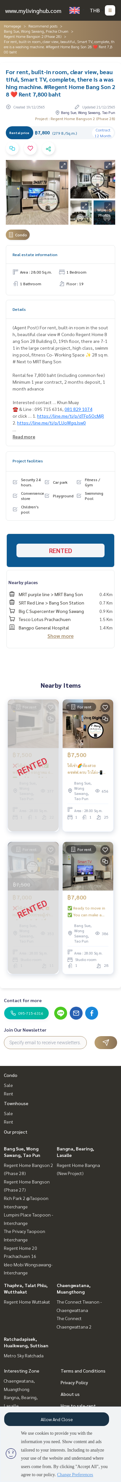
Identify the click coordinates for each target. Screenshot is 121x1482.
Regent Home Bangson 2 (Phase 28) (32, 36)
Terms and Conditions (83, 1371)
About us (70, 1394)
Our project (15, 1132)
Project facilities (28, 460)
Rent (8, 1093)
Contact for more (23, 1000)
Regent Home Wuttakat (27, 1302)
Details (19, 309)
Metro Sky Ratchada (24, 1355)
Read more (24, 436)
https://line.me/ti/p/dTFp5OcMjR (70, 416)
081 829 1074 (78, 409)
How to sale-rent (78, 1405)
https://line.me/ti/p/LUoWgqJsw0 (51, 422)
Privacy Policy (74, 1382)
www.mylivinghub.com (33, 10)
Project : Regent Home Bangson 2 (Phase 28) (75, 118)
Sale (8, 1085)
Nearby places (23, 582)
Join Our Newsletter (25, 1030)
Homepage (12, 25)
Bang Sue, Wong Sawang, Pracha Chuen (36, 31)
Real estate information (35, 254)
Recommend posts (42, 25)
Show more (60, 635)
